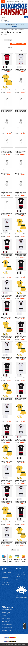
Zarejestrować (11, 1)
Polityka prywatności (6, 582)
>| (10, 40)
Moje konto (18, 571)
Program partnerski (20, 572)
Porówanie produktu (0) (18, 43)
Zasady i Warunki (5, 584)
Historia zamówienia (20, 574)
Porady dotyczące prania (6, 580)
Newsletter (18, 576)
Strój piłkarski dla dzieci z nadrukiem (6, 617)
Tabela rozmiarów (5, 577)
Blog (17, 579)
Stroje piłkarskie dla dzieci (20, 644)
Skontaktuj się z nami (6, 572)
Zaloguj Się (16, 1)
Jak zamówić (4, 575)
